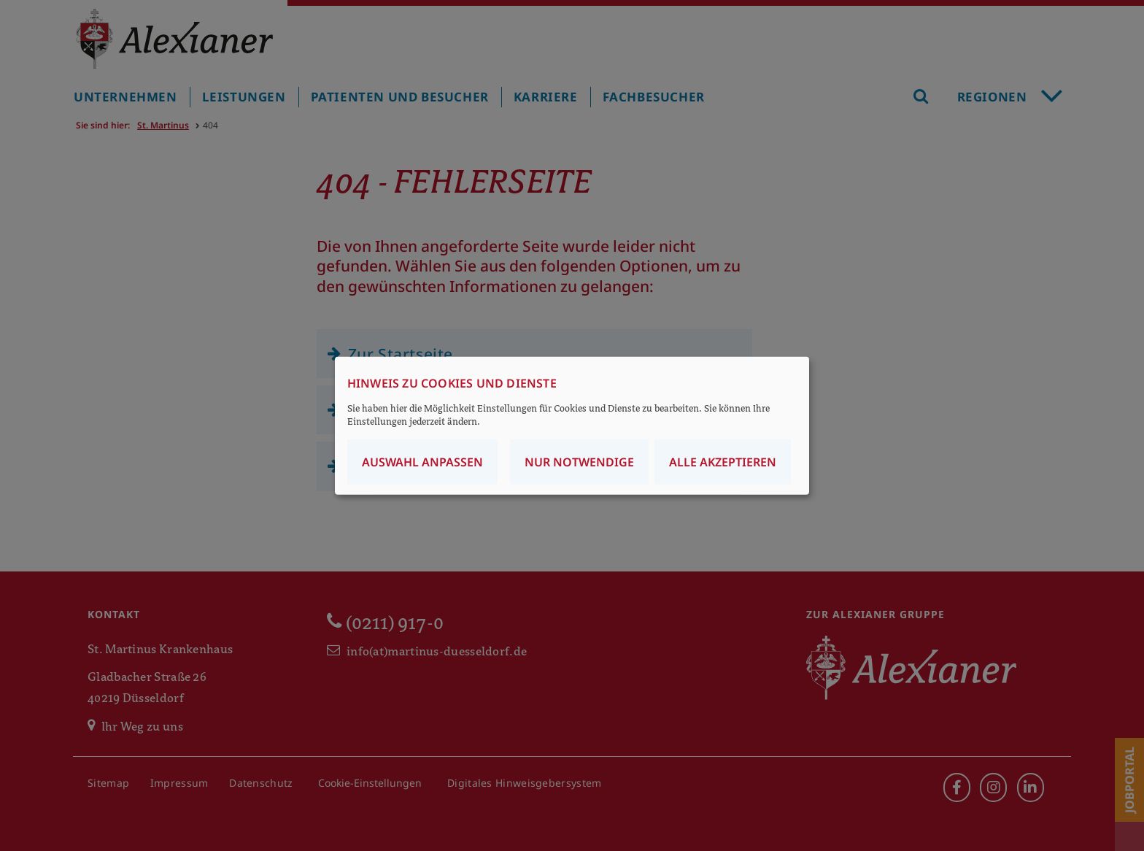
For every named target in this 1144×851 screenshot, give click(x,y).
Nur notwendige (579, 461)
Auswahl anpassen (422, 461)
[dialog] (572, 426)
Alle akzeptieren (722, 461)
